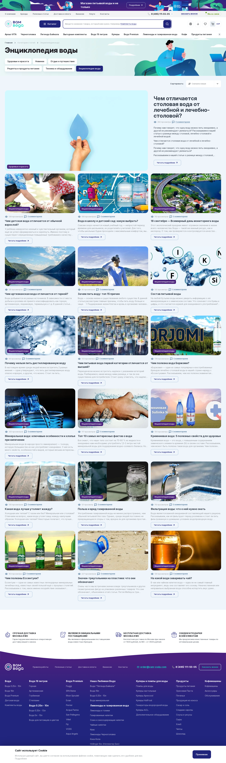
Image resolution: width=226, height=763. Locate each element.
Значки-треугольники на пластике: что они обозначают (106, 580)
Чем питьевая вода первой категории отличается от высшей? (113, 365)
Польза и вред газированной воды (100, 508)
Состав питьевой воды (166, 293)
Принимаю (202, 754)
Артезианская (36, 691)
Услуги (92, 14)
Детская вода (12, 700)
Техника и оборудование (59, 68)
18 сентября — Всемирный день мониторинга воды (185, 220)
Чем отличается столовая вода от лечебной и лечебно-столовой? (182, 106)
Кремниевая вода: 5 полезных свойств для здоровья (186, 436)
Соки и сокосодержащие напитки (107, 720)
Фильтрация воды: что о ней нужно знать (178, 508)
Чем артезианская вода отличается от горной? (36, 293)
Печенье (180, 695)
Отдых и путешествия (63, 61)
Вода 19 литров (99, 34)
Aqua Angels (72, 734)
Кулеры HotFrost (144, 700)
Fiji (67, 724)
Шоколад (180, 734)
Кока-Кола (95, 739)
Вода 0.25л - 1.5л (37, 710)
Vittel (68, 719)
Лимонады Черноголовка (102, 734)
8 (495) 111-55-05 (184, 666)
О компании (10, 14)
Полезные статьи (41, 14)
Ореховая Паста (184, 691)
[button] (219, 34)
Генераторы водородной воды (152, 705)
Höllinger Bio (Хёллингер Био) (104, 744)
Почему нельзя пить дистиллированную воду (35, 363)
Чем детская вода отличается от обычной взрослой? (33, 222)
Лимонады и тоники (100, 710)
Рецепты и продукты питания (23, 68)
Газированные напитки (101, 715)
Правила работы (40, 667)
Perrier (69, 705)
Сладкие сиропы (184, 710)
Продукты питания (201, 34)
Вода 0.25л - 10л (13, 686)
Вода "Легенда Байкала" (102, 686)
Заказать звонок (189, 14)
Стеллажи (34, 700)
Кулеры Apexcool (144, 695)
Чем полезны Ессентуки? (22, 578)
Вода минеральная (99, 700)
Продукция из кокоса (187, 700)
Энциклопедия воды (89, 68)
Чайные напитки (98, 725)
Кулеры (115, 34)
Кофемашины (211, 686)
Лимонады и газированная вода (160, 34)
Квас (92, 729)
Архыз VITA (10, 34)
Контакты (104, 14)
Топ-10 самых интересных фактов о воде (105, 436)
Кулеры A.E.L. (142, 710)
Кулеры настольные (146, 691)
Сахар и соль (182, 705)
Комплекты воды (13, 705)
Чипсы (179, 729)
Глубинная (34, 695)
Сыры (179, 719)
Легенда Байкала (49, 34)
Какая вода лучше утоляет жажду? (28, 508)
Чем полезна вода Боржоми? (170, 363)
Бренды (24, 14)
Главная (9, 42)
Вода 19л (9, 691)
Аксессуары (211, 691)
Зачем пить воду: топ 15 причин (99, 293)
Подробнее (21, 758)
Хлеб (178, 724)
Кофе (184, 34)
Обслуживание (212, 695)
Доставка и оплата (62, 14)
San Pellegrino (73, 714)
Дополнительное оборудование (152, 714)
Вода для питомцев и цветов (44, 720)
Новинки (39, 61)
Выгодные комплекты (75, 34)
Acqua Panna (72, 710)
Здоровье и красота (18, 61)
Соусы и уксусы (184, 714)
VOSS (69, 729)
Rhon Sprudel (72, 695)
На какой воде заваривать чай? (171, 578)
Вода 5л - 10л (35, 715)
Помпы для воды (144, 686)
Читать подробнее (167, 162)
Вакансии (80, 14)
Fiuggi (69, 686)
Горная (32, 686)
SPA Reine (71, 691)
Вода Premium (131, 34)
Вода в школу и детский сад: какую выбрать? (108, 220)
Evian (68, 700)
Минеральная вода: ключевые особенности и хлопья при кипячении (40, 438)
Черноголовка (28, 34)
